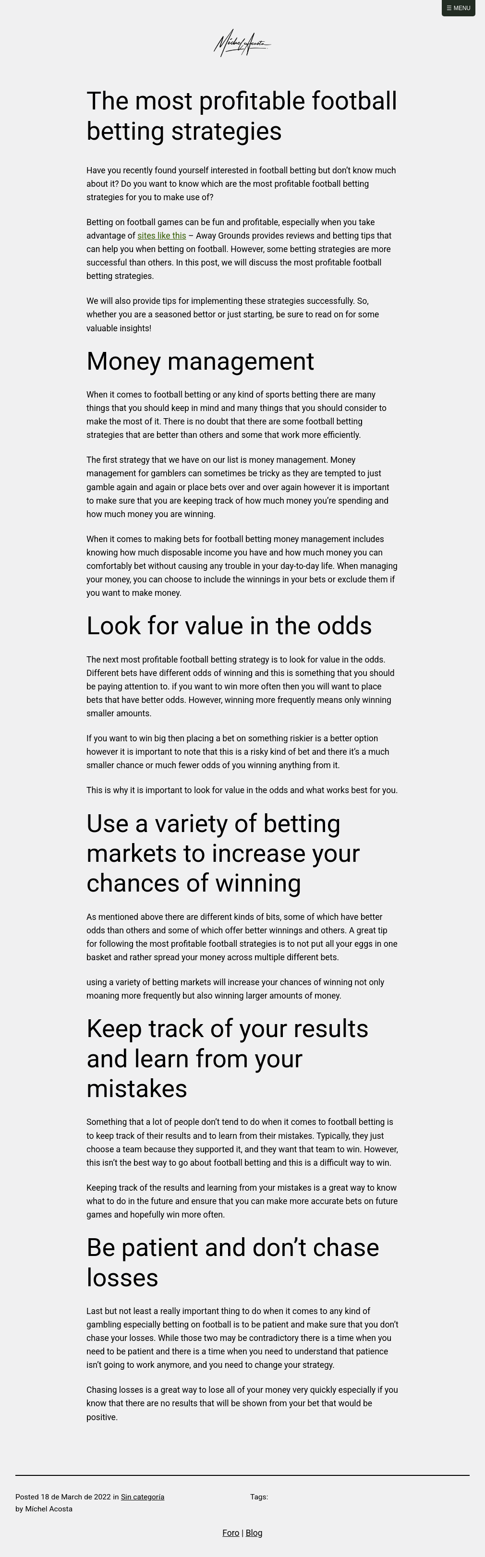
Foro (230, 1533)
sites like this (161, 236)
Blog (254, 1533)
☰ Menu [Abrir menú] (459, 8)
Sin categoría (143, 1497)
